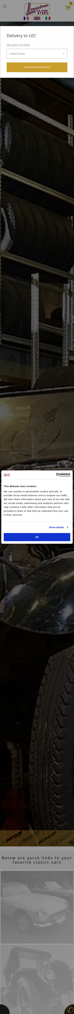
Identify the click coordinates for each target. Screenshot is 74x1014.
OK (37, 537)
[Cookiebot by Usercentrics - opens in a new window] (56, 475)
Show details (56, 527)
